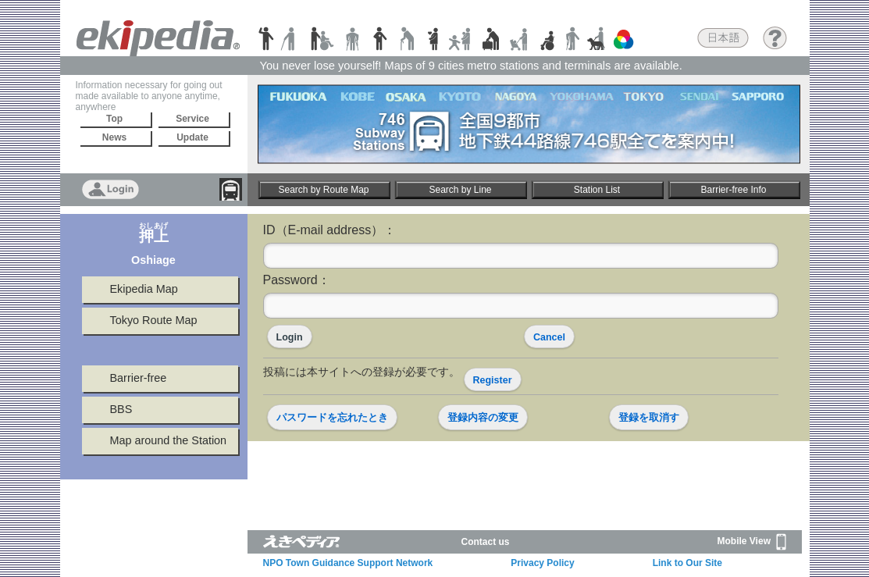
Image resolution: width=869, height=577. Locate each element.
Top (114, 118)
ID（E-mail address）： (330, 230)
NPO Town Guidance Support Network (348, 562)
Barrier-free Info (733, 189)
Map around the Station (168, 440)
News (114, 137)
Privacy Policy (542, 562)
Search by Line (460, 189)
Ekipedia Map (144, 289)
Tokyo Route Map (154, 320)
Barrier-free (138, 378)
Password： (296, 280)
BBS (121, 409)
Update (192, 137)
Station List (597, 189)
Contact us (485, 541)
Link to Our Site (687, 562)
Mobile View (752, 541)
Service (192, 118)
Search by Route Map (323, 189)
